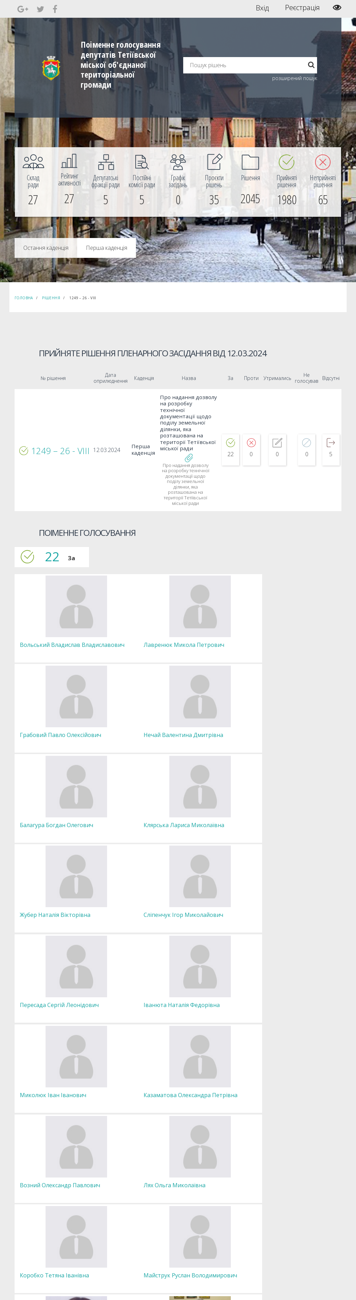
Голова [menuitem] (105, 1168)
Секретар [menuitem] (108, 1175)
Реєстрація (302, 7)
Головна (24, 298)
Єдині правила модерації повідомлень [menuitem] (207, 1171)
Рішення (51, 298)
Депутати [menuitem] (108, 1181)
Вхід (262, 7)
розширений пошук (294, 78)
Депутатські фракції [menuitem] (118, 1193)
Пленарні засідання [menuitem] (118, 1200)
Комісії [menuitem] (105, 1187)
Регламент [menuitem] (109, 1206)
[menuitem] (33, 182)
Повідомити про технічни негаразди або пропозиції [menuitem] (219, 1190)
